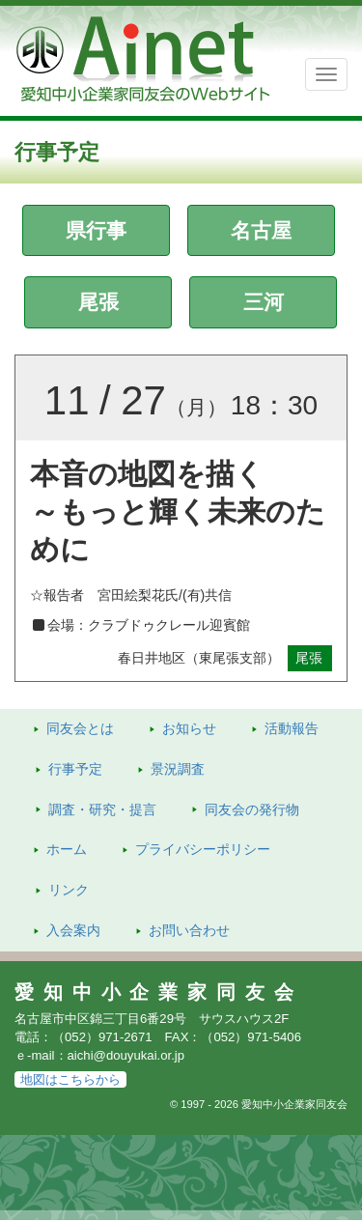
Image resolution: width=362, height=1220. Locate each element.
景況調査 (178, 769)
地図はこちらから (70, 1079)
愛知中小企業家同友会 (158, 992)
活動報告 (292, 728)
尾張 (98, 302)
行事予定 (75, 769)
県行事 (96, 230)
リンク (68, 889)
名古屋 (261, 230)
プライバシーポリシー (202, 849)
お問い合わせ (189, 930)
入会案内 (73, 930)
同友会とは (80, 728)
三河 (263, 302)
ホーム (66, 849)
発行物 (252, 809)
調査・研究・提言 (102, 809)
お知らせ (189, 728)
